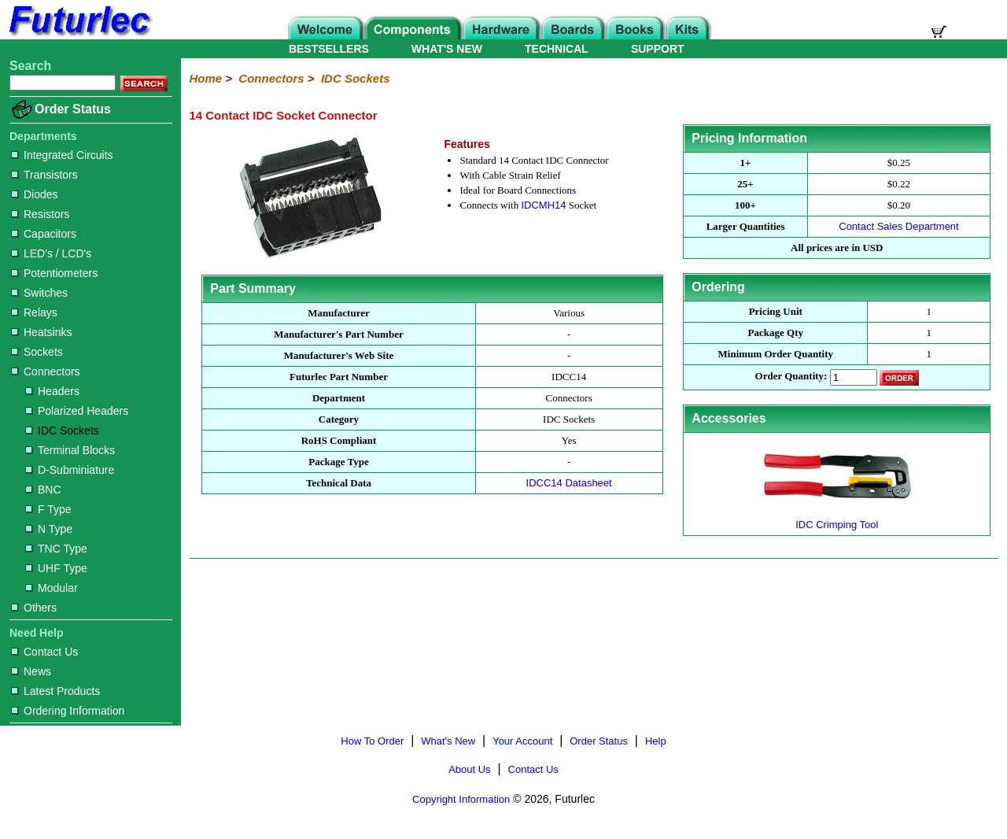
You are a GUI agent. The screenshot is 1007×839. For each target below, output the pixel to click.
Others (34, 607)
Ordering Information (67, 710)
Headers (52, 391)
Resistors (40, 214)
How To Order (372, 741)
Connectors (45, 371)
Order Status (73, 109)
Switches (39, 292)
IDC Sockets (62, 430)
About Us (469, 769)
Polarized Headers (76, 411)
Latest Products (55, 691)
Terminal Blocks (70, 450)
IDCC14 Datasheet (569, 483)
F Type (48, 509)
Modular (51, 588)
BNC (43, 489)
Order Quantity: (791, 377)
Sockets (37, 352)
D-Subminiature (69, 470)
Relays (34, 312)
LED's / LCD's (51, 253)
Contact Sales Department (898, 226)
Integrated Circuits (62, 155)
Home (205, 78)
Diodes (34, 194)
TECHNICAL (556, 49)
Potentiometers (54, 273)
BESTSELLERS (329, 49)
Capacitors (43, 233)
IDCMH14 (543, 205)
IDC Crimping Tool (837, 518)
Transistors (44, 174)
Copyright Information (461, 799)
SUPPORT (657, 49)
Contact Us (44, 651)
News (31, 671)
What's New (448, 741)
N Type (48, 529)
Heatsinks (41, 332)
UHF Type (56, 568)
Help (655, 741)
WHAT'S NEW (446, 49)
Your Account (522, 741)
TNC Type (56, 548)
